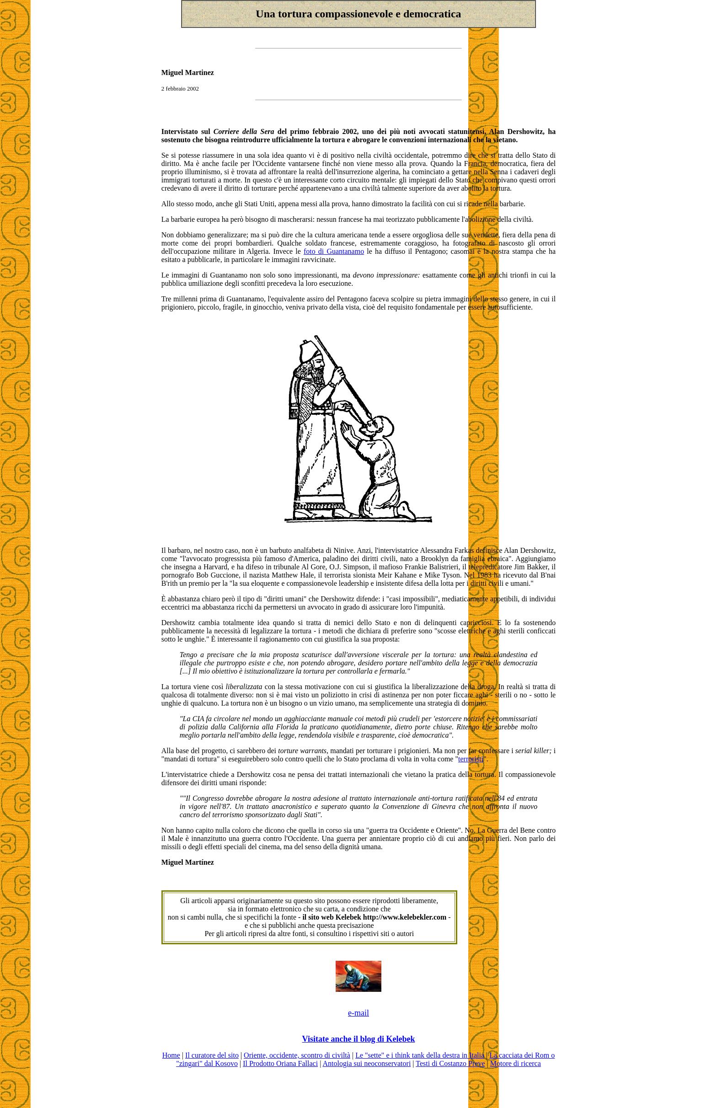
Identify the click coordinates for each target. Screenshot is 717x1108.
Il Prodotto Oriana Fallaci (280, 1063)
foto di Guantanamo (334, 251)
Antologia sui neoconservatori (366, 1063)
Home (171, 1055)
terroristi (470, 759)
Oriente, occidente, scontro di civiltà (297, 1055)
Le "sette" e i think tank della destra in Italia (419, 1055)
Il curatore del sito (212, 1055)
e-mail (358, 1012)
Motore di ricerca (515, 1063)
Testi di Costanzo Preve (450, 1063)
